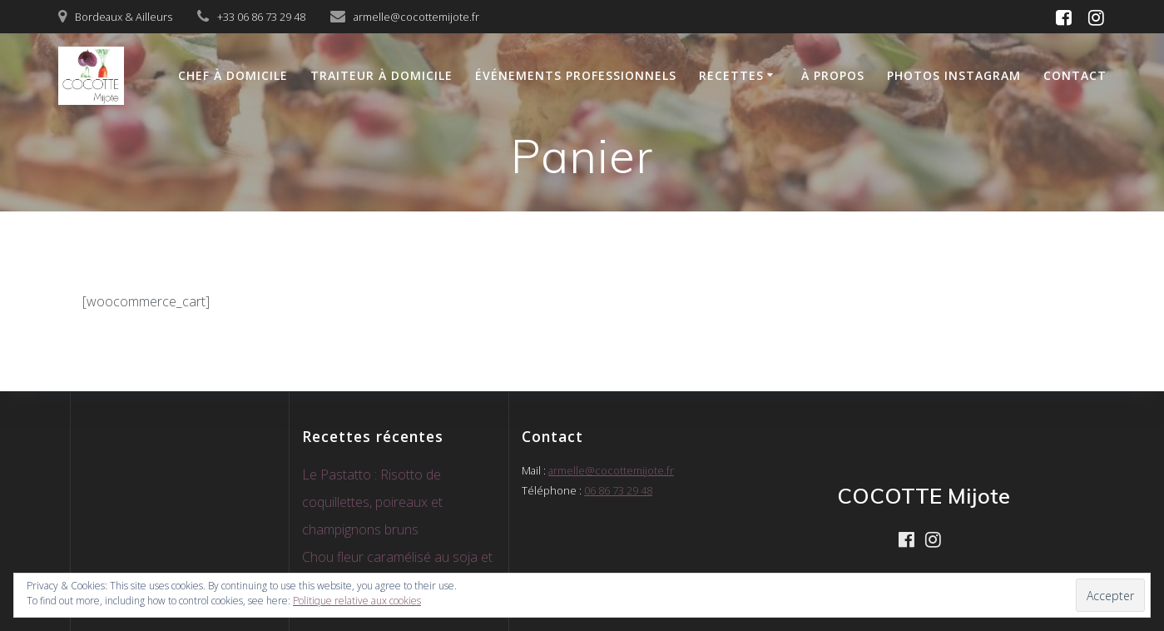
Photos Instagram (954, 75)
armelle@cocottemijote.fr (611, 470)
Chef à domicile (233, 75)
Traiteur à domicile (381, 75)
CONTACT (1075, 75)
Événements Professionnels (575, 75)
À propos (832, 75)
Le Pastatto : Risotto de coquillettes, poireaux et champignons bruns (372, 502)
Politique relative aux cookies (357, 601)
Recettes (731, 75)
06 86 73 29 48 (618, 490)
